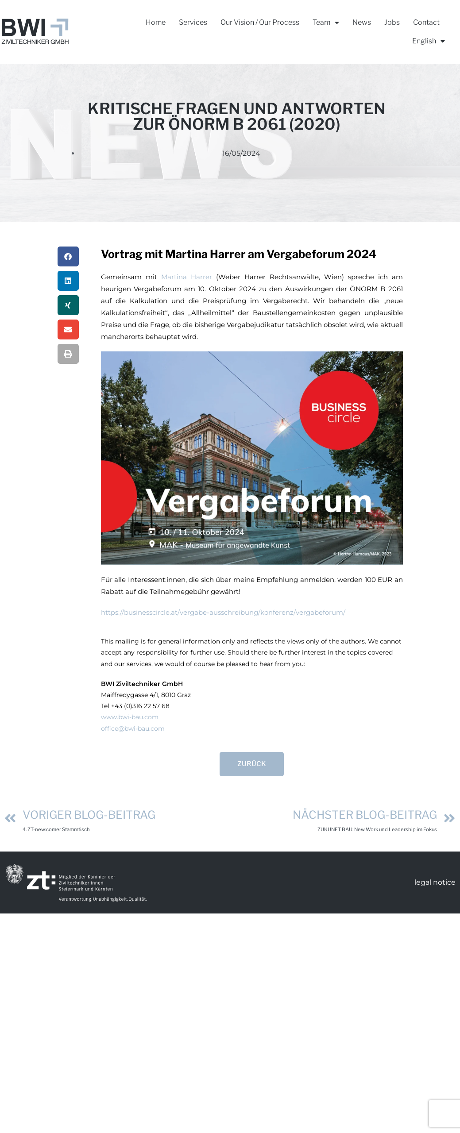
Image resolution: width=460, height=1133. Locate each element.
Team (326, 23)
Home (156, 22)
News (361, 22)
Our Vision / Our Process (259, 22)
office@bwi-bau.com (133, 728)
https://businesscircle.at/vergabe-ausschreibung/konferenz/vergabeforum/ (223, 612)
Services (193, 22)
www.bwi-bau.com (129, 717)
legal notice (435, 882)
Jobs (392, 22)
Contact (426, 22)
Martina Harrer (186, 277)
